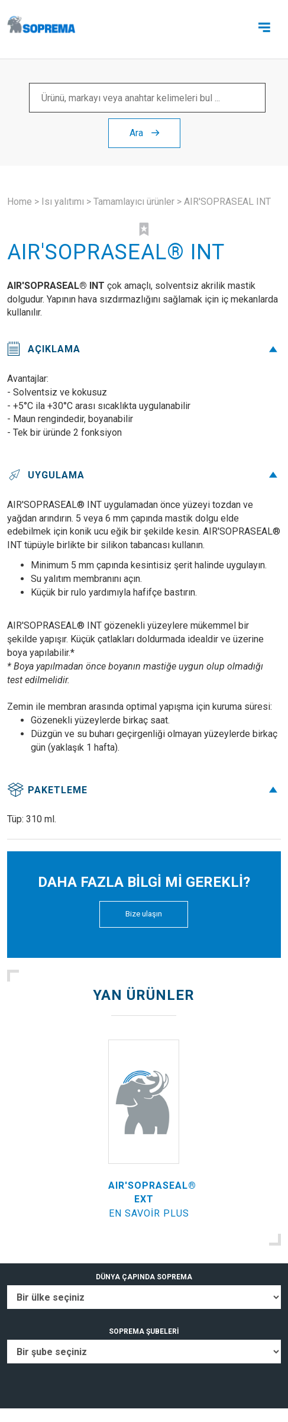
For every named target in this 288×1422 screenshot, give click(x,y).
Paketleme (144, 790)
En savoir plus (149, 1213)
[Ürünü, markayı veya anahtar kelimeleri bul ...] (147, 97)
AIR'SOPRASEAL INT (227, 201)
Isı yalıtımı (62, 201)
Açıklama (144, 349)
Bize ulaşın (143, 913)
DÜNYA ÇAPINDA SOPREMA (144, 1277)
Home (19, 201)
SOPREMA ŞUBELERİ (144, 1331)
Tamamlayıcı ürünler (133, 201)
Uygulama (144, 475)
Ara (144, 133)
